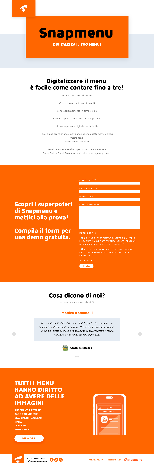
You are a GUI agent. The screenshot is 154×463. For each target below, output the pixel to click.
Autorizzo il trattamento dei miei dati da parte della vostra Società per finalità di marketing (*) (105, 247)
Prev (14, 329)
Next (140, 329)
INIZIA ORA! (29, 433)
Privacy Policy (96, 455)
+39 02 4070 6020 (36, 453)
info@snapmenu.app (37, 456)
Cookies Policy (114, 455)
